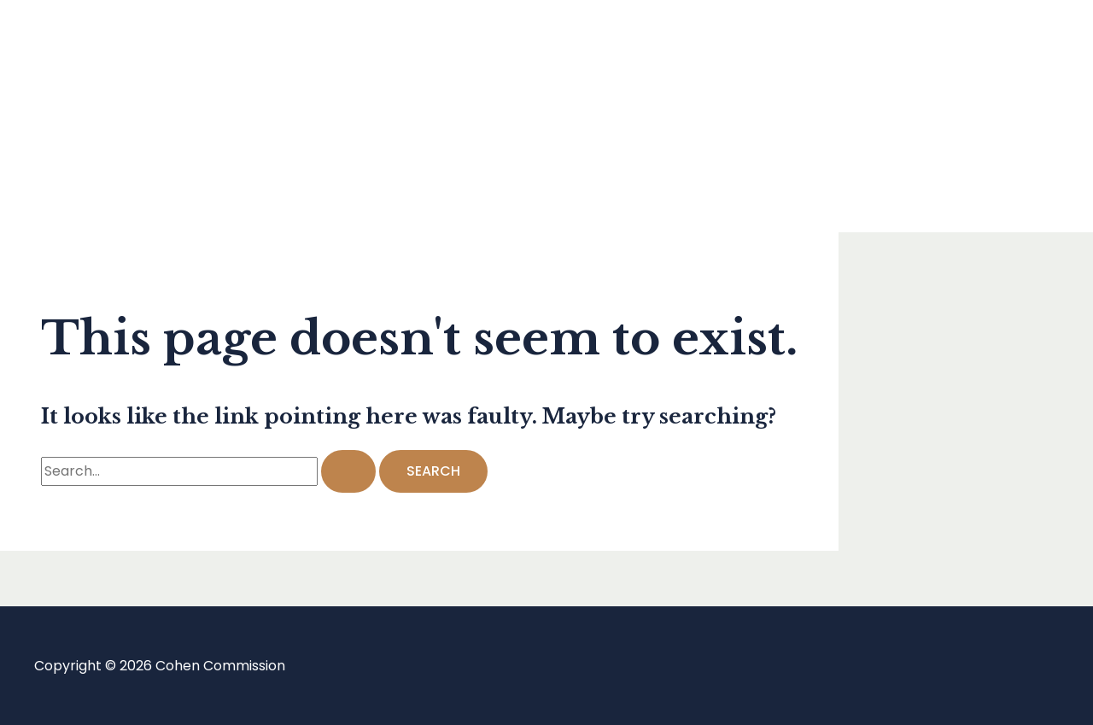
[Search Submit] (348, 471)
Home (88, 47)
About (88, 184)
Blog (82, 116)
